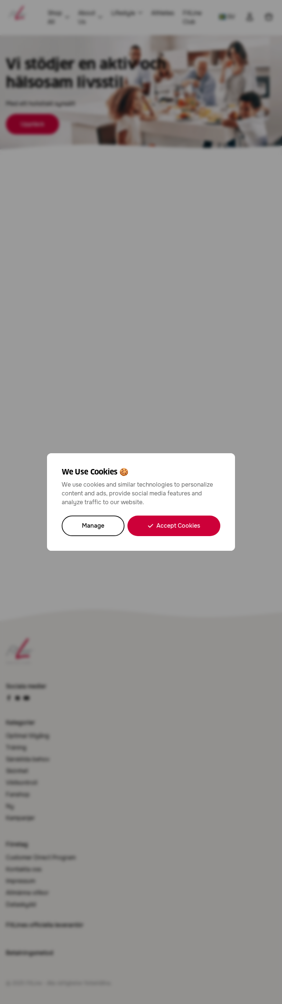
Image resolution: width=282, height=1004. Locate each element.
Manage (93, 526)
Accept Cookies (174, 526)
